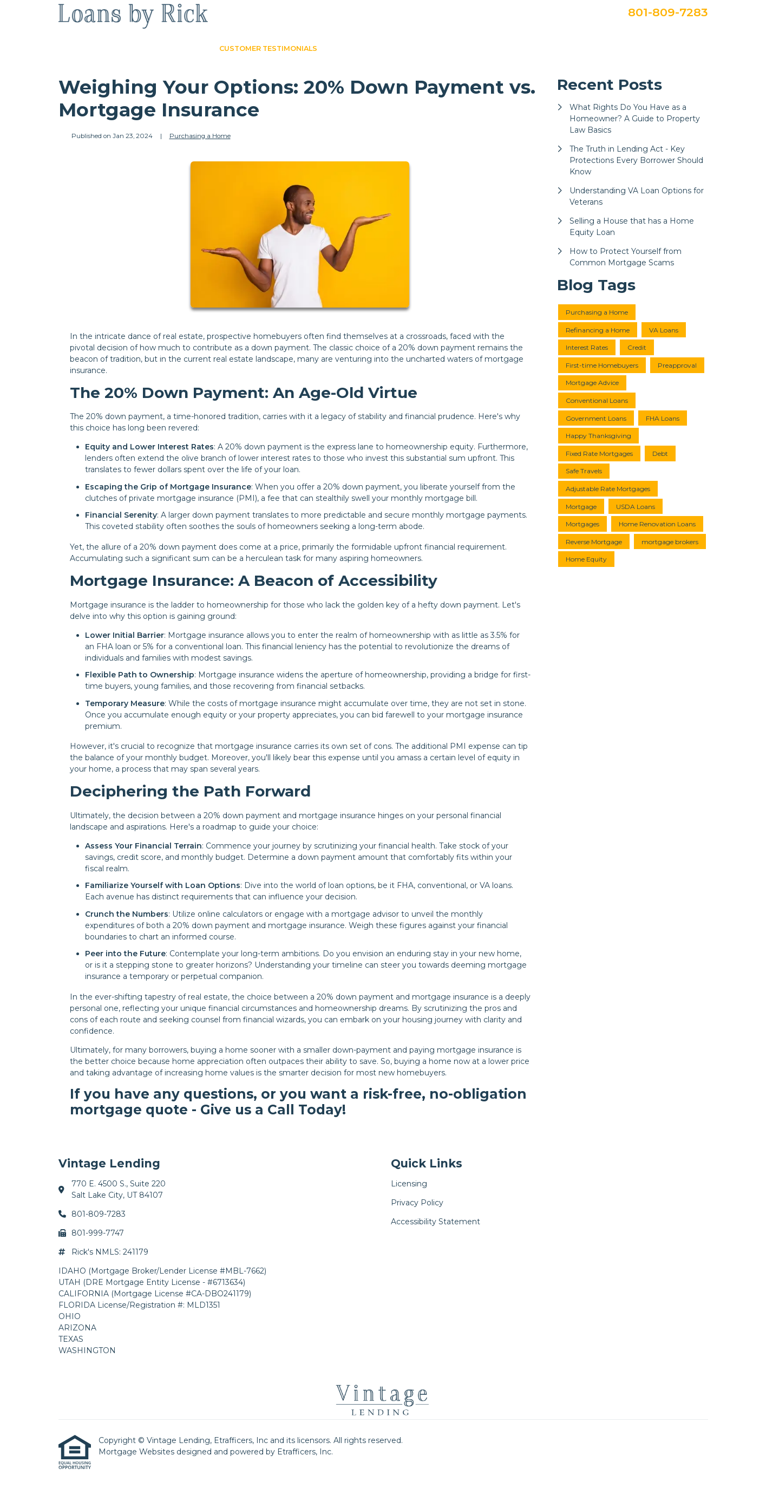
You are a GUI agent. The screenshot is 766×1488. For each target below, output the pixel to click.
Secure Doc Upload (660, 48)
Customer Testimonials (268, 48)
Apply (595, 48)
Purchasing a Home (200, 136)
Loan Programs (473, 48)
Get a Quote (544, 48)
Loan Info (352, 48)
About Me (406, 48)
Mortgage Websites (137, 1452)
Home (193, 48)
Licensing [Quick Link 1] (409, 1184)
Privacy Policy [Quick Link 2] (417, 1203)
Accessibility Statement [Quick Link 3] (435, 1221)
